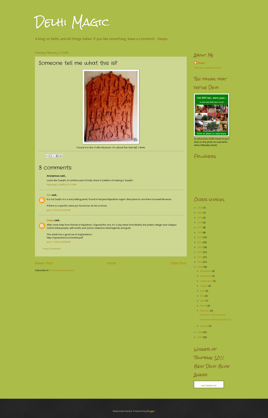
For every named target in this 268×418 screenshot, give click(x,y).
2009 (200, 266)
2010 (200, 261)
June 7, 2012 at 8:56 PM (58, 241)
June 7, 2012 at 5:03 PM (58, 210)
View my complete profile (207, 67)
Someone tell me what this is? (216, 319)
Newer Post (44, 263)
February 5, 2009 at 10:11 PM (61, 184)
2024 (200, 207)
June (203, 290)
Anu (49, 195)
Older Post (178, 263)
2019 (200, 217)
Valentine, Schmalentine (213, 314)
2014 (200, 242)
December (206, 271)
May (202, 295)
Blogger (151, 411)
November (206, 276)
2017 (200, 227)
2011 (200, 257)
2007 (200, 337)
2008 (200, 332)
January (204, 326)
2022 (200, 212)
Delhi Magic (72, 22)
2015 (200, 237)
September (206, 281)
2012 (200, 252)
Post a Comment (52, 248)
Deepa (50, 220)
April (203, 300)
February (205, 310)
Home (111, 263)
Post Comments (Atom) (62, 270)
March (203, 305)
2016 (200, 232)
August (204, 285)
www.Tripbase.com (208, 386)
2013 (200, 247)
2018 (200, 222)
